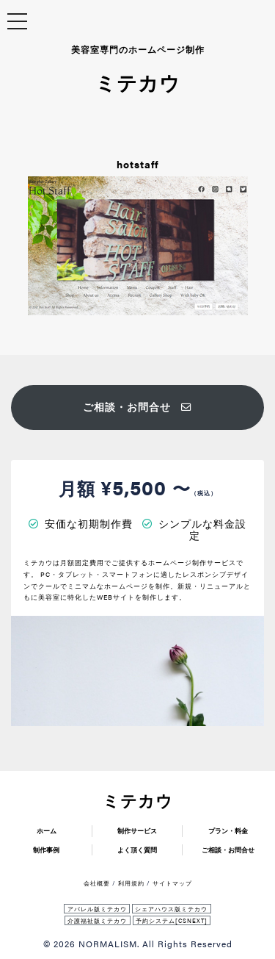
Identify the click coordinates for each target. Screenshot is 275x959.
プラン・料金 (228, 831)
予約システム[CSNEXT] (172, 920)
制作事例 (46, 850)
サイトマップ (172, 883)
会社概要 (97, 883)
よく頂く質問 (137, 850)
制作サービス (137, 831)
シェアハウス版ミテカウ (171, 909)
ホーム (46, 831)
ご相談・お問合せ (137, 407)
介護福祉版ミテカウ (97, 920)
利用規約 (131, 883)
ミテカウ (138, 800)
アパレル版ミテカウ (97, 909)
